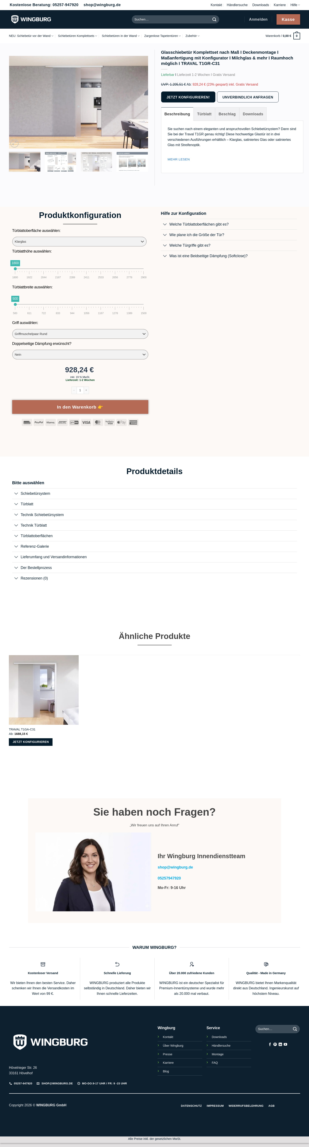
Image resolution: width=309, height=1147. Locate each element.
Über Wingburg (173, 1045)
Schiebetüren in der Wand (121, 36)
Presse (167, 1054)
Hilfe (295, 5)
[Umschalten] (165, 224)
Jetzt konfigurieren (31, 742)
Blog (166, 1071)
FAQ (215, 1062)
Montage (218, 1054)
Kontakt (216, 5)
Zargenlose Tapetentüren (162, 36)
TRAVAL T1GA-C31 (22, 729)
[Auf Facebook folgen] (270, 1044)
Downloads (260, 5)
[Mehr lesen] (179, 159)
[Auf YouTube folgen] (285, 1044)
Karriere (280, 5)
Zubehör (192, 36)
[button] (283, 36)
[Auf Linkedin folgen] (280, 1044)
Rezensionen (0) (30, 578)
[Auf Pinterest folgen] (275, 1044)
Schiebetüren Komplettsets (77, 36)
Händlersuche (237, 5)
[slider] (15, 268)
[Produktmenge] (80, 390)
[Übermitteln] (214, 19)
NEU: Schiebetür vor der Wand (31, 36)
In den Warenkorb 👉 (80, 407)
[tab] (177, 114)
